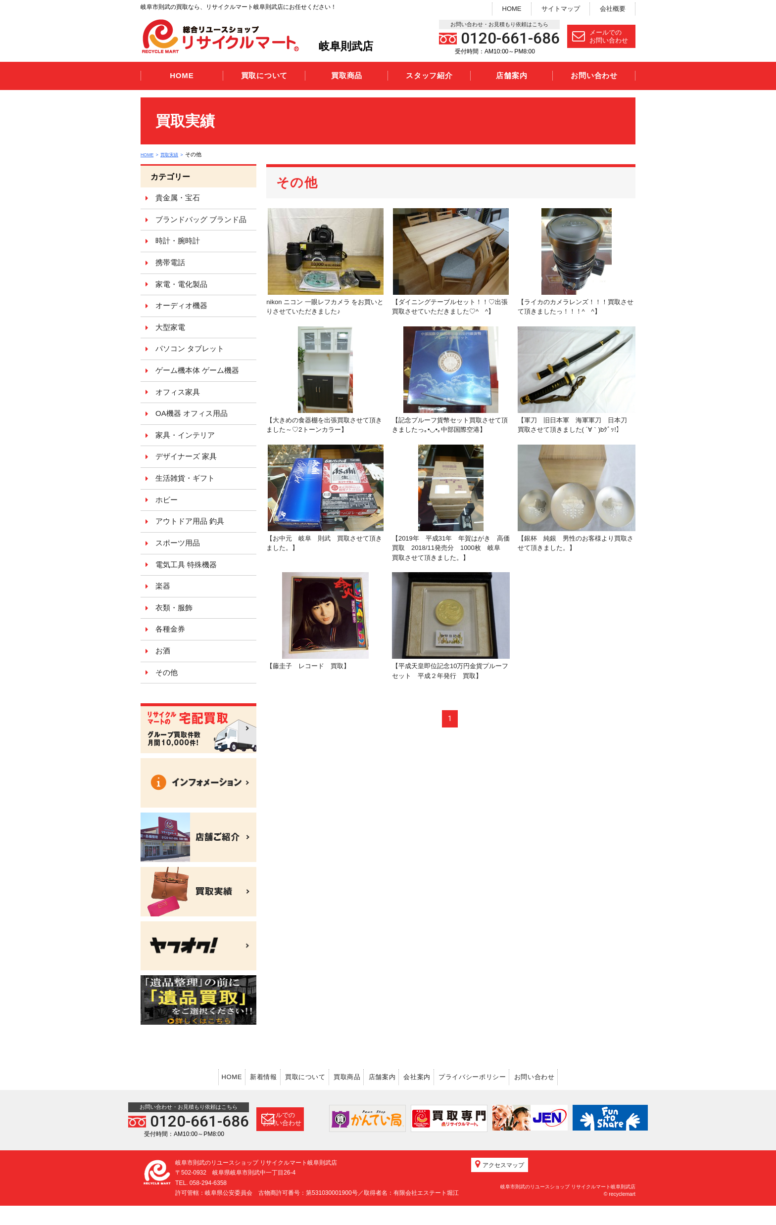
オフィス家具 (177, 392)
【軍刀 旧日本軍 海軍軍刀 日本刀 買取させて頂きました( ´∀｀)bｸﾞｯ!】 (576, 380)
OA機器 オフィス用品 (191, 413)
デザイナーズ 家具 (186, 456)
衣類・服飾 (174, 607)
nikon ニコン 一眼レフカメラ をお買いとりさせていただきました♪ (325, 262)
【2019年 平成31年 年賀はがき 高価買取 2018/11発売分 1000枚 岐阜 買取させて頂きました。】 (451, 503)
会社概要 (613, 8)
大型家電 (170, 327)
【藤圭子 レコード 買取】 (317, 621)
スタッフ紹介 (429, 75)
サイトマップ (560, 8)
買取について (264, 75)
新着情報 (229, 1075)
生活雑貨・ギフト (185, 478)
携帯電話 (170, 262)
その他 (166, 672)
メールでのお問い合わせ (600, 36)
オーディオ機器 (181, 305)
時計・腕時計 (177, 240)
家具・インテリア (185, 435)
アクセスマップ (499, 1183)
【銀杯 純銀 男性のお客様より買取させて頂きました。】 (576, 498)
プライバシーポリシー (506, 1075)
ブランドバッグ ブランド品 (200, 219)
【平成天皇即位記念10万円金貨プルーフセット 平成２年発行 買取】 (451, 626)
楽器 (162, 586)
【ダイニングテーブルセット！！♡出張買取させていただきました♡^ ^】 (450, 262)
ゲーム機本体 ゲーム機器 (197, 370)
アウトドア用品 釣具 (189, 521)
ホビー (166, 500)
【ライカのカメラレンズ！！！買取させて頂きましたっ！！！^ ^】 (575, 262)
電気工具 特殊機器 (186, 564)
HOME (512, 8)
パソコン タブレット (189, 348)
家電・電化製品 (181, 284)
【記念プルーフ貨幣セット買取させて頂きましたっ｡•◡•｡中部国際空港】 (450, 380)
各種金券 (170, 629)
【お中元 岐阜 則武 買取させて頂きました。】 (324, 498)
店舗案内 (511, 75)
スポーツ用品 (177, 543)
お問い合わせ (594, 75)
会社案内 (437, 1075)
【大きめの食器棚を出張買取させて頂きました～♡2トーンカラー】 (324, 380)
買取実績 (177, 154)
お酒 (162, 650)
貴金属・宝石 (177, 197)
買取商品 (346, 75)
